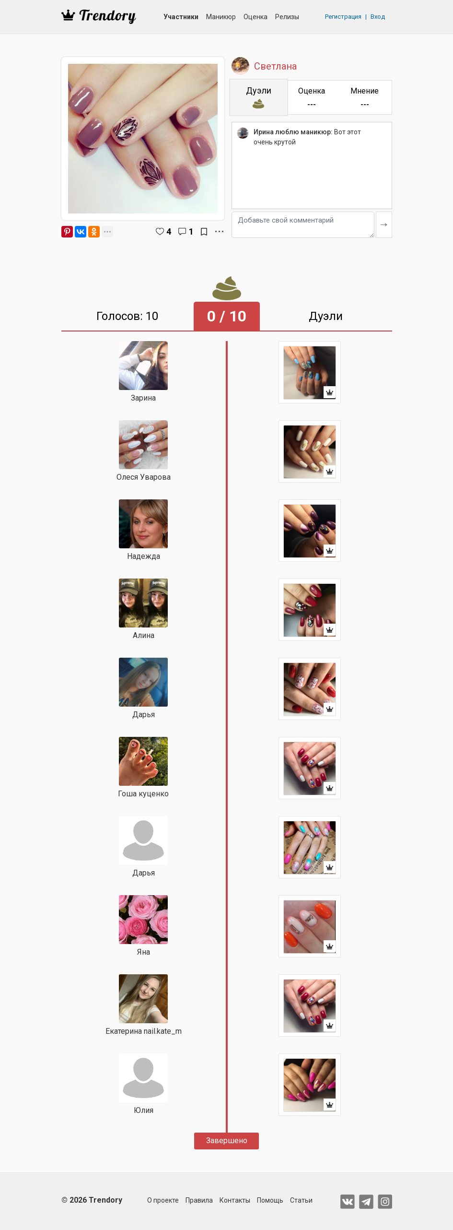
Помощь (270, 1200)
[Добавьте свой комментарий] (303, 225)
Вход (378, 16)
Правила (199, 1200)
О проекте (163, 1200)
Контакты (235, 1200)
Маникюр (221, 17)
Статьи (301, 1200)
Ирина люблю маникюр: (293, 132)
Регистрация (343, 16)
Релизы (287, 17)
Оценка (255, 17)
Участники (180, 17)
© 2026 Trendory (91, 1200)
